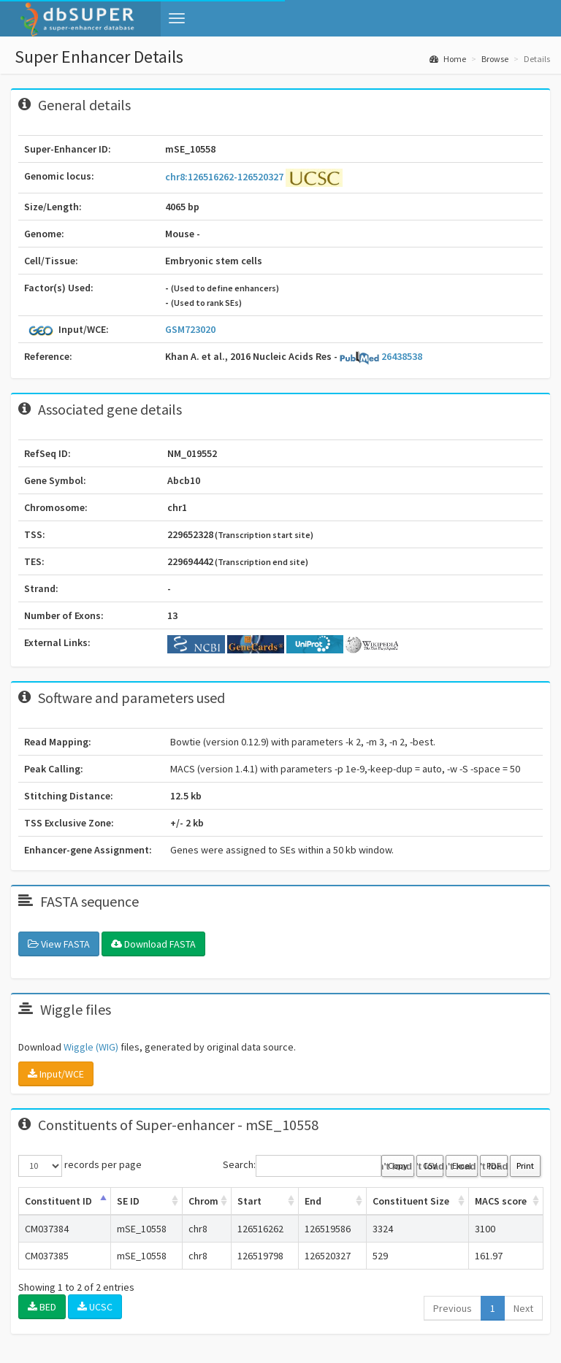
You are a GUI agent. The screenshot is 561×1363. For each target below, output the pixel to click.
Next (523, 1308)
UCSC (94, 1306)
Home (448, 58)
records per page (80, 1166)
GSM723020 (190, 329)
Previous (452, 1308)
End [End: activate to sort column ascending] (313, 1200)
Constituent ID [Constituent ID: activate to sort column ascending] (58, 1200)
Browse (494, 58)
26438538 (381, 356)
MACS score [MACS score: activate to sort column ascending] (501, 1200)
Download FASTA (153, 944)
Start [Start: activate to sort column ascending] (249, 1200)
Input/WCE (56, 1073)
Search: (302, 1166)
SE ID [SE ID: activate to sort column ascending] (128, 1200)
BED (42, 1306)
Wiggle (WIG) (91, 1046)
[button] (176, 18)
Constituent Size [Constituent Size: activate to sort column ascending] (411, 1200)
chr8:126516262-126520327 (225, 176)
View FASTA (59, 944)
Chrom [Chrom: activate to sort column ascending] (203, 1200)
